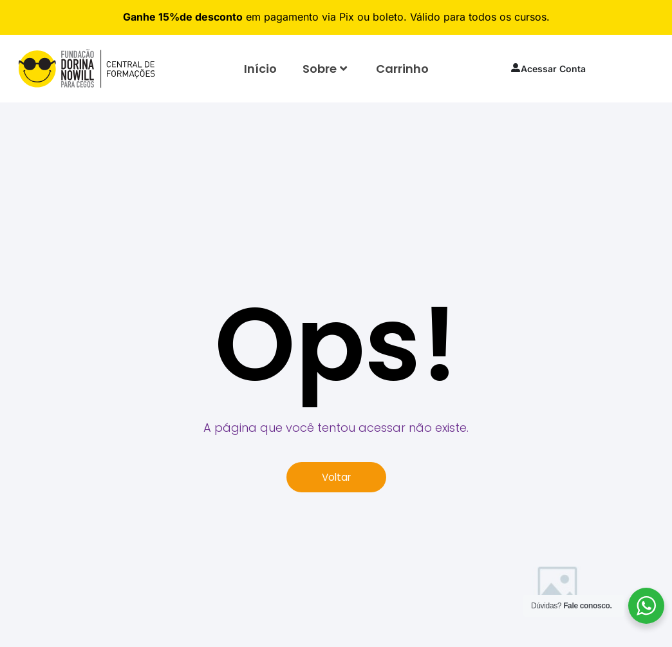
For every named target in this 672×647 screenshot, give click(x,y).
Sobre (325, 69)
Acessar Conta (548, 68)
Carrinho (402, 69)
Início (260, 69)
